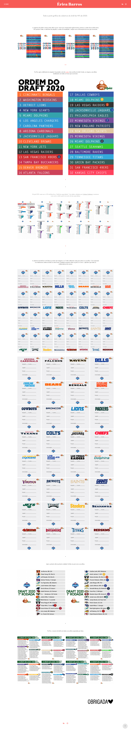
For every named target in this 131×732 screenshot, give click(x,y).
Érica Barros (69, 4)
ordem (67, 72)
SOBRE (6, 4)
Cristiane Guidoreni (88, 194)
